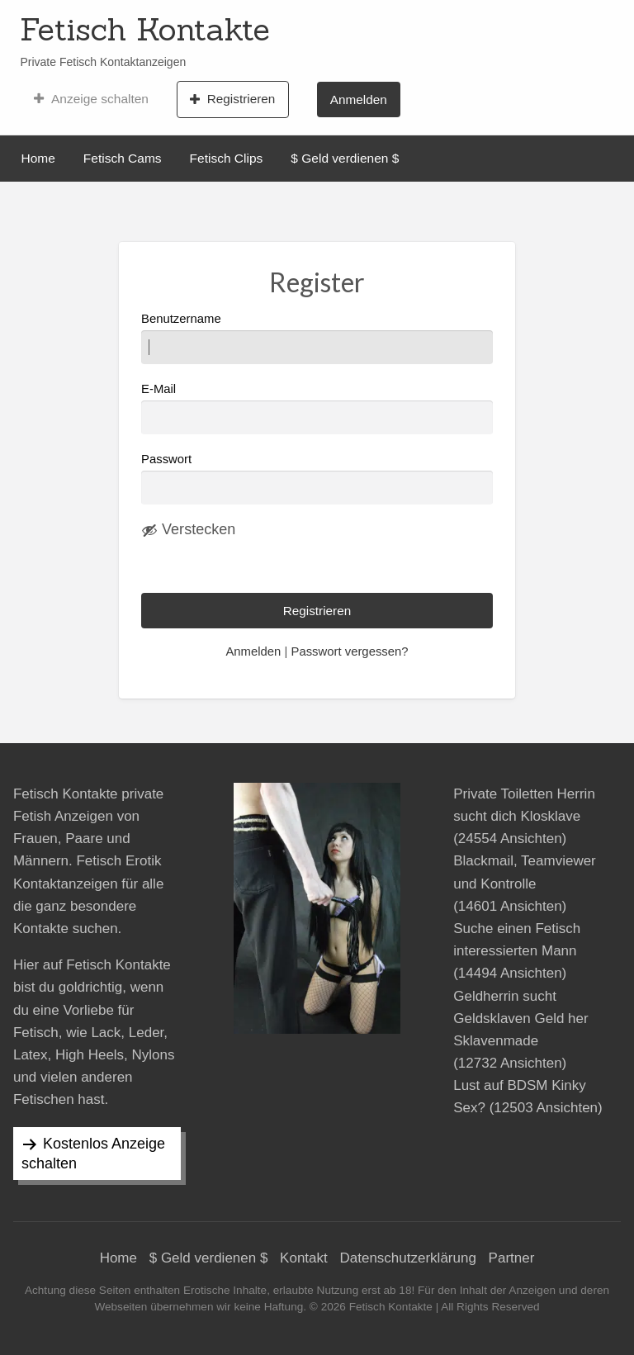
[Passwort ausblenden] (188, 530)
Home (38, 158)
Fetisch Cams (122, 158)
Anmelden (358, 99)
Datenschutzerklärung (408, 1258)
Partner (512, 1258)
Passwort (166, 459)
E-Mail (317, 408)
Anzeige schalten (91, 99)
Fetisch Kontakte (145, 29)
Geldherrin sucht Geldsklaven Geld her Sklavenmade (520, 1018)
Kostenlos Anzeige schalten (93, 1153)
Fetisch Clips (226, 158)
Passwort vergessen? (349, 651)
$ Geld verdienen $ (345, 158)
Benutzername (317, 338)
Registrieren (232, 99)
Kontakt (304, 1258)
